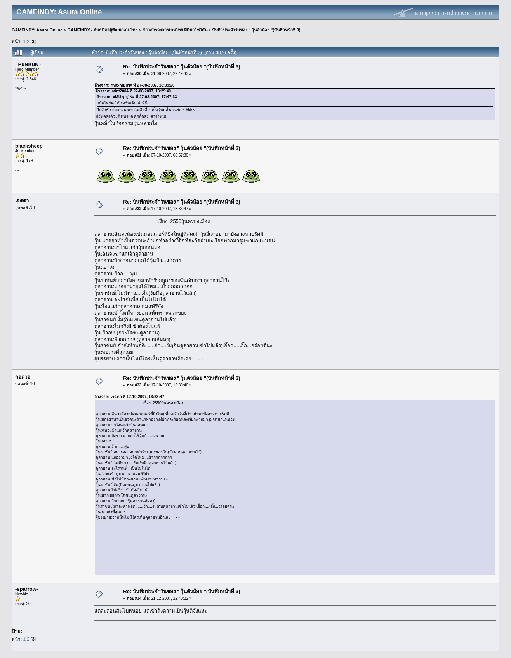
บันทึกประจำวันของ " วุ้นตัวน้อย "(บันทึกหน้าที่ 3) (256, 30)
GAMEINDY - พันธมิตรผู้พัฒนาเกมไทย (103, 30)
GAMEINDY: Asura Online (37, 30)
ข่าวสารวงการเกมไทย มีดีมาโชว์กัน (175, 30)
